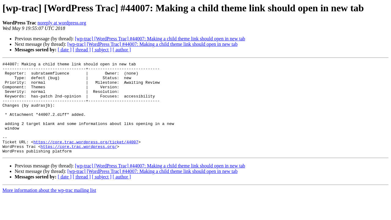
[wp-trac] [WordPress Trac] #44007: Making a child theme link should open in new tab (160, 38)
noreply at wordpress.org (62, 22)
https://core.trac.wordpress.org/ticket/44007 (85, 158)
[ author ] (122, 49)
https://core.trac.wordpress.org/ (79, 164)
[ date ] (64, 49)
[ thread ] (82, 49)
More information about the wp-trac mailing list (49, 208)
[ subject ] (101, 49)
